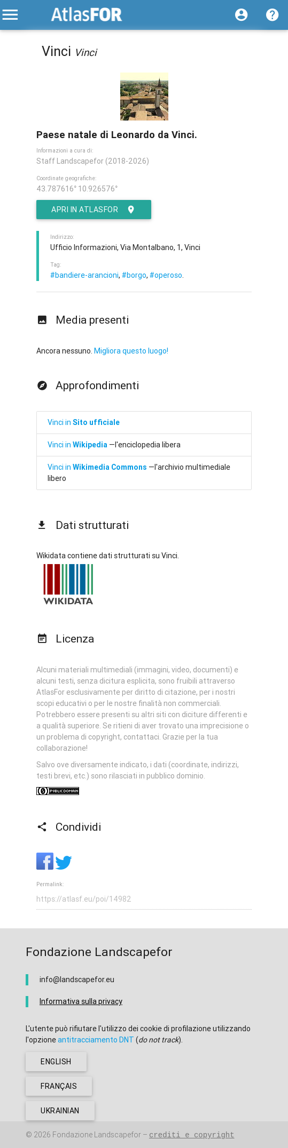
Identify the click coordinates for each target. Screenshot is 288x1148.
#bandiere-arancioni (84, 275)
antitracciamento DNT (96, 1040)
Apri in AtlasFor (93, 209)
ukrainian (60, 1110)
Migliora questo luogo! (131, 351)
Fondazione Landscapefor (96, 1134)
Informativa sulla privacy (81, 1001)
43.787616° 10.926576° (77, 189)
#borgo (134, 275)
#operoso (166, 275)
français (59, 1086)
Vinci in (84, 422)
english (56, 1061)
